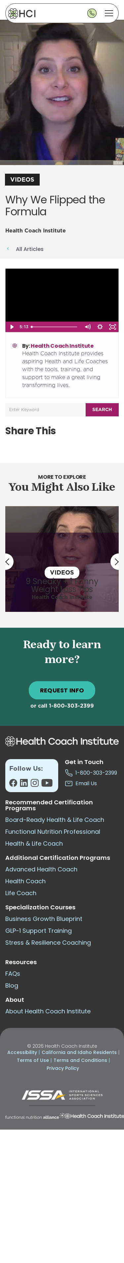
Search (102, 409)
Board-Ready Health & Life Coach (54, 820)
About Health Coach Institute (48, 1011)
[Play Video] (11, 327)
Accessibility (22, 1052)
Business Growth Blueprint (43, 919)
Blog (11, 985)
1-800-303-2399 (71, 706)
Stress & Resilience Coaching (48, 942)
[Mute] (87, 327)
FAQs (12, 973)
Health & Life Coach (34, 843)
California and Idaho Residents (79, 1052)
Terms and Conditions (80, 1060)
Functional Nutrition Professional (52, 831)
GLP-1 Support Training (38, 931)
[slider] (55, 327)
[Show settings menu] (100, 327)
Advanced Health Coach (41, 869)
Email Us (81, 784)
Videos (22, 180)
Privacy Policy (63, 1068)
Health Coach (25, 881)
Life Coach (20, 893)
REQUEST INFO (62, 690)
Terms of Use (33, 1060)
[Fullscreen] (112, 327)
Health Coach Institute (62, 346)
